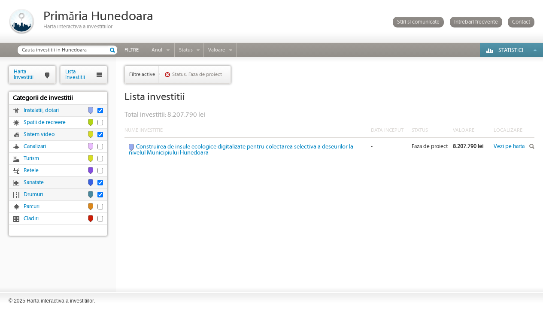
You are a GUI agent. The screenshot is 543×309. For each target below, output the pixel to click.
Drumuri (33, 194)
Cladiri (31, 218)
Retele (31, 170)
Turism (31, 158)
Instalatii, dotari (41, 110)
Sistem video (39, 134)
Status (186, 50)
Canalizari (35, 146)
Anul (157, 50)
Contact (521, 22)
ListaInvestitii (75, 74)
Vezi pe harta (509, 146)
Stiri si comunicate (418, 22)
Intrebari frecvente (476, 22)
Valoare (216, 50)
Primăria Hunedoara (98, 16)
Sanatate (34, 182)
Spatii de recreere (45, 122)
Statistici (510, 50)
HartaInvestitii (23, 74)
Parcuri (31, 206)
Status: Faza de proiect (197, 74)
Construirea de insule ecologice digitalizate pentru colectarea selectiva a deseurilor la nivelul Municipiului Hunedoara (241, 150)
